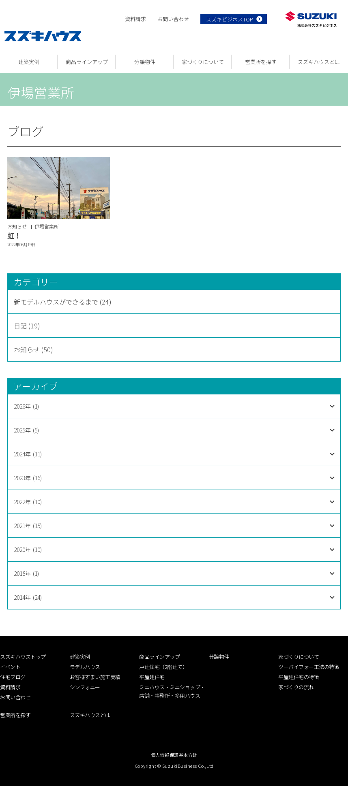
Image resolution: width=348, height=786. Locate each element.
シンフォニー (85, 687)
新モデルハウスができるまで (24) (63, 302)
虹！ (14, 235)
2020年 (28, 549)
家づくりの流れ (296, 687)
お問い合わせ (173, 19)
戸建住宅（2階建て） (163, 667)
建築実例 (28, 62)
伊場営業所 (46, 226)
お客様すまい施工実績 (95, 677)
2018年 (26, 573)
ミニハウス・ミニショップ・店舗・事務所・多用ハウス (172, 691)
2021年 (28, 525)
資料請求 (135, 19)
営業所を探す (261, 62)
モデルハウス (85, 667)
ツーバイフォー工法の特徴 (308, 667)
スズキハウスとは (319, 62)
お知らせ (17, 226)
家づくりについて (203, 62)
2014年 (28, 597)
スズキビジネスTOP (229, 19)
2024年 (28, 454)
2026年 (26, 406)
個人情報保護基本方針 (174, 755)
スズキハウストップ (23, 656)
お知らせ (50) (33, 349)
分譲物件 (144, 62)
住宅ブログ (13, 677)
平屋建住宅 (152, 677)
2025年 (26, 430)
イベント (10, 667)
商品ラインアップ (87, 62)
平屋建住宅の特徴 (298, 677)
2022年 (28, 502)
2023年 (28, 478)
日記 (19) (27, 325)
